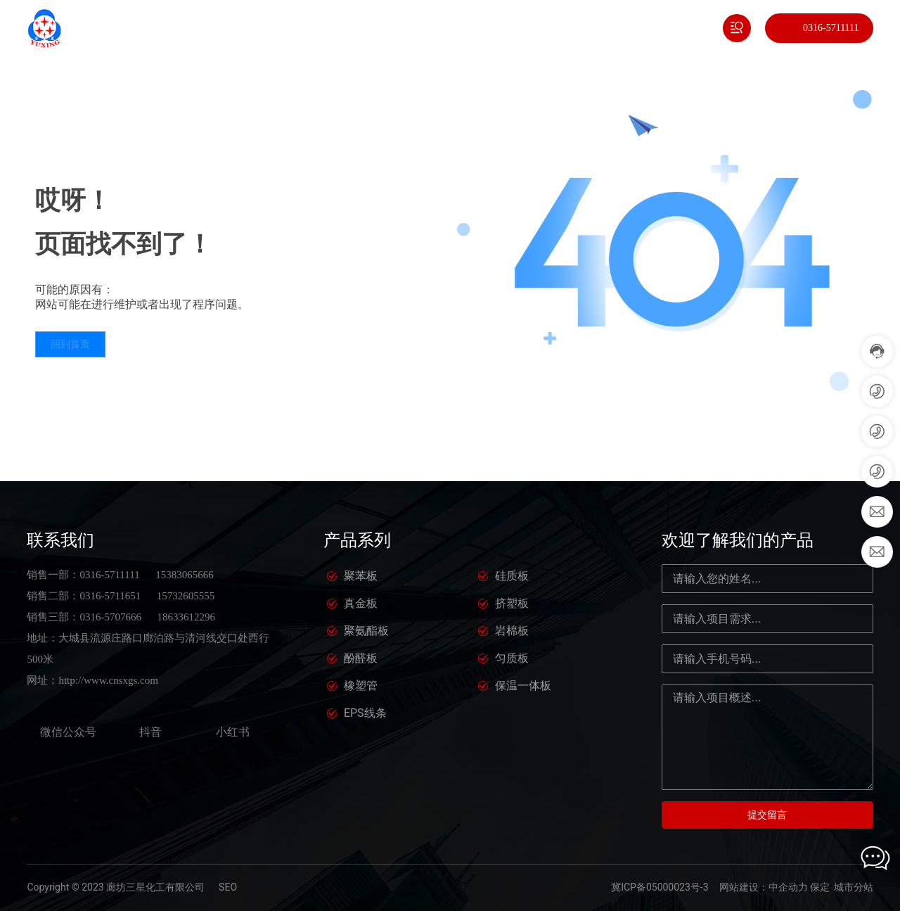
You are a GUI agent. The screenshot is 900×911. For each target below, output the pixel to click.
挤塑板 (512, 603)
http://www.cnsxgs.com (108, 680)
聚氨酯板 (366, 630)
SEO (228, 887)
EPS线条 (365, 713)
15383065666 (184, 574)
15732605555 (186, 595)
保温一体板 (523, 685)
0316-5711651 (110, 595)
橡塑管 (361, 685)
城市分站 (853, 887)
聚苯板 (361, 575)
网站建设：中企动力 (763, 887)
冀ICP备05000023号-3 (659, 887)
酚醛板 (361, 658)
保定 (820, 887)
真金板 (361, 603)
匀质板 (512, 658)
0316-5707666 (110, 617)
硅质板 (512, 575)
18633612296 (186, 617)
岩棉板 (512, 630)
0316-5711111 (831, 28)
